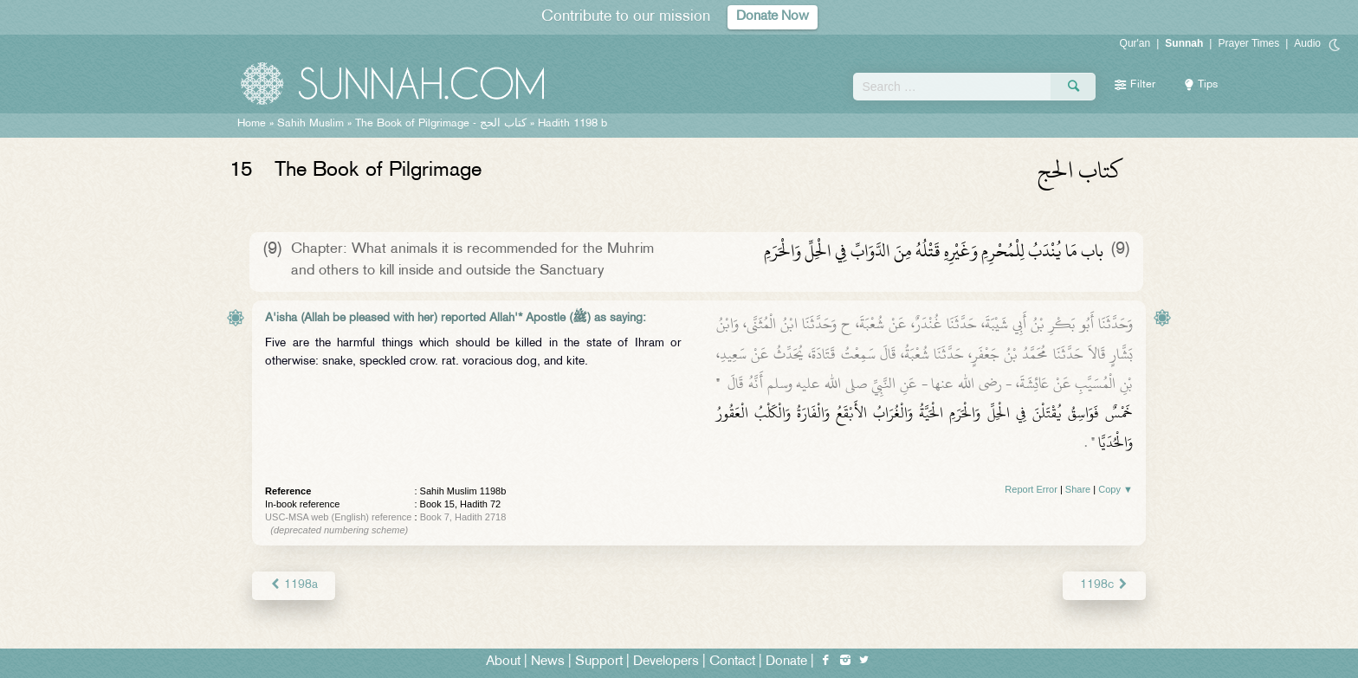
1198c (1104, 585)
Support (599, 661)
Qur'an (1135, 43)
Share (1077, 489)
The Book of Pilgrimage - (441, 124)
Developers (666, 661)
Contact (732, 661)
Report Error (1031, 489)
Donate (786, 661)
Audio (1307, 43)
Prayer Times (1248, 43)
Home (251, 124)
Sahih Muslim (310, 124)
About (503, 661)
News (548, 661)
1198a (293, 585)
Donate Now (772, 16)
